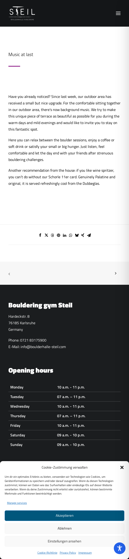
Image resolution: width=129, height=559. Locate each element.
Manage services (17, 508)
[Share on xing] (83, 235)
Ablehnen (65, 534)
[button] (122, 473)
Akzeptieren (65, 521)
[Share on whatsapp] (71, 235)
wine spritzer (103, 170)
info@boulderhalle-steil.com (43, 346)
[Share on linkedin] (64, 235)
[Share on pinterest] (58, 235)
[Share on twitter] (46, 235)
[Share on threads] (52, 235)
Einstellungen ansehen (64, 547)
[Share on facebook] (40, 235)
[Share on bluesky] (77, 235)
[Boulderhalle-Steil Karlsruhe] (22, 13)
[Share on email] (89, 235)
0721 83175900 (33, 340)
